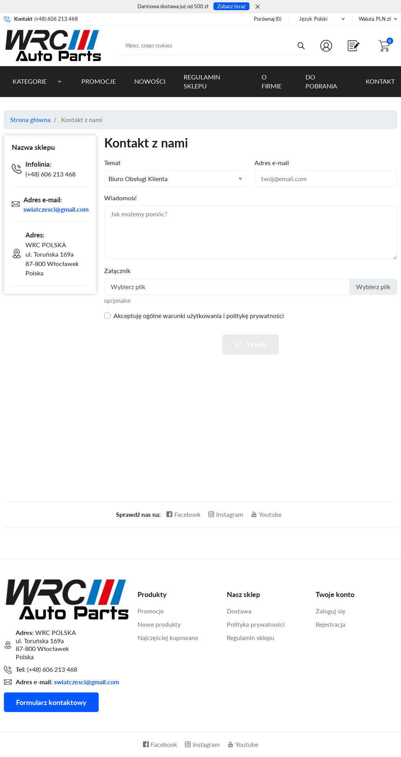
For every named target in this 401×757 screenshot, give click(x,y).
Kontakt (380, 81)
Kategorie (30, 81)
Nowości (149, 81)
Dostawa (239, 611)
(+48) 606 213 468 (56, 19)
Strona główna (30, 119)
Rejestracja (330, 624)
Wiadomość (120, 197)
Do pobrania (321, 81)
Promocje (98, 81)
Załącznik (117, 270)
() (267, 19)
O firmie (272, 81)
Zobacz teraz (231, 6)
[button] (385, 46)
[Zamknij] (258, 7)
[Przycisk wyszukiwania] (301, 45)
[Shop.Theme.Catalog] (355, 45)
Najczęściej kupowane (167, 637)
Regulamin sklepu (202, 81)
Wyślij (250, 344)
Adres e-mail (272, 162)
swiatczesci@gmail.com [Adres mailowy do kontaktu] (86, 681)
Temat (112, 162)
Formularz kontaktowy (51, 702)
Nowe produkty (159, 624)
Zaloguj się (330, 611)
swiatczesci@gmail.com (56, 209)
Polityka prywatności (256, 624)
